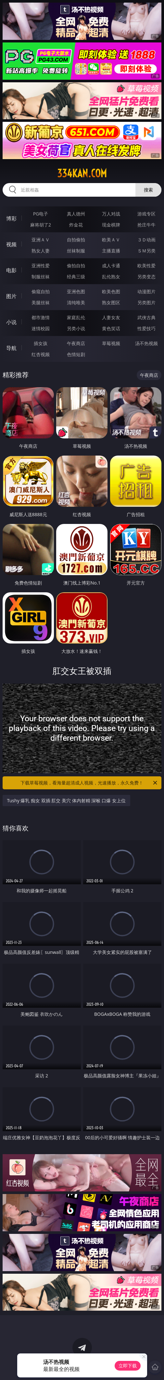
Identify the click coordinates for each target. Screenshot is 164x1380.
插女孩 (40, 343)
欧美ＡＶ (111, 240)
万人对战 (111, 214)
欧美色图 (111, 291)
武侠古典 (146, 317)
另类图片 (146, 302)
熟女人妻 (41, 251)
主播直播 (111, 251)
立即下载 (128, 1366)
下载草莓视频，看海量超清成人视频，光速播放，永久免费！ (89, 783)
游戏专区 (146, 214)
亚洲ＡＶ (41, 240)
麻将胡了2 (40, 225)
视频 (11, 244)
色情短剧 (76, 354)
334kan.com (82, 173)
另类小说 (76, 328)
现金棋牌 (111, 225)
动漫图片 (146, 291)
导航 (11, 348)
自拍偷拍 (76, 240)
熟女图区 (111, 302)
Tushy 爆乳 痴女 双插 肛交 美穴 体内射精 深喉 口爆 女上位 (66, 800)
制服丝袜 (41, 276)
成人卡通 (111, 265)
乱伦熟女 (111, 276)
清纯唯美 (76, 302)
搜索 (148, 190)
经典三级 (76, 276)
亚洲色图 (76, 291)
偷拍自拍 (76, 265)
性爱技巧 (146, 328)
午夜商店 (76, 343)
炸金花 (76, 225)
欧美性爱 (146, 265)
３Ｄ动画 (146, 240)
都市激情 (41, 317)
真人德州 (76, 214)
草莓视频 (111, 343)
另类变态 (146, 276)
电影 (11, 270)
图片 (11, 296)
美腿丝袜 (41, 302)
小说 (11, 322)
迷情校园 (41, 328)
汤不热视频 (146, 343)
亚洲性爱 (41, 265)
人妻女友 (111, 317)
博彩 (11, 218)
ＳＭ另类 (146, 251)
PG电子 (40, 214)
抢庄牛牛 (146, 225)
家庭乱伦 (76, 317)
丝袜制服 (76, 251)
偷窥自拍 (41, 291)
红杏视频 (41, 354)
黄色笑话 (111, 328)
